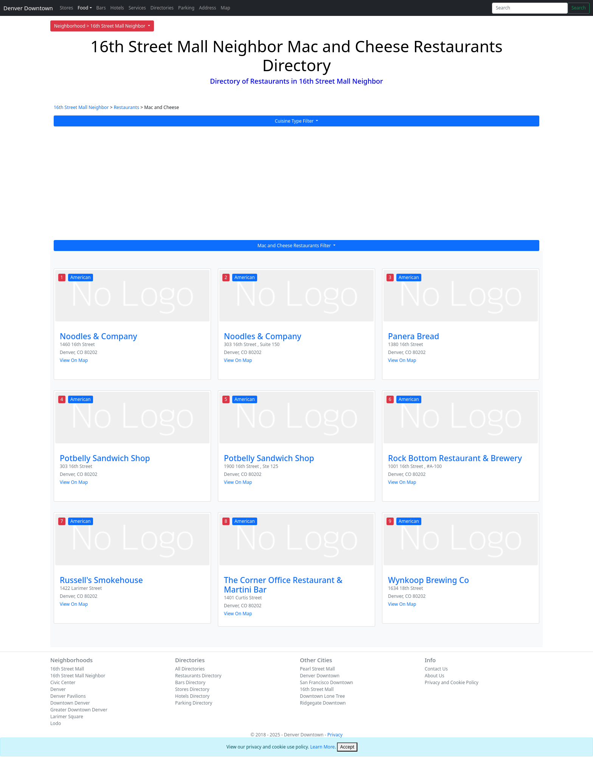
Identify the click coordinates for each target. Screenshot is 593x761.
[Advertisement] (296, 183)
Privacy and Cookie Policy (451, 682)
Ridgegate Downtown (323, 703)
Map (225, 8)
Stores (66, 8)
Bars (101, 8)
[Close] (347, 747)
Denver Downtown (28, 8)
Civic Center (63, 682)
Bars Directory (190, 682)
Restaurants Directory (198, 675)
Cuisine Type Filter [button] (295, 121)
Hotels (117, 8)
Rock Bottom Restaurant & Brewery (455, 458)
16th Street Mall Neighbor (81, 107)
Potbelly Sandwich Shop (105, 458)
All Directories (190, 669)
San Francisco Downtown (326, 682)
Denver (58, 689)
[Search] (530, 8)
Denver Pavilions (68, 696)
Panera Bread (413, 336)
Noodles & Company (98, 336)
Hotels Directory (192, 696)
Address (207, 8)
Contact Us (436, 669)
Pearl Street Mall (317, 669)
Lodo (55, 723)
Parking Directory (193, 703)
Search (578, 8)
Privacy (335, 734)
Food (83, 8)
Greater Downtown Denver (78, 709)
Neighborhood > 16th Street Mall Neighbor (100, 26)
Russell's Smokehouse (101, 580)
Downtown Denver (70, 703)
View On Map (74, 360)
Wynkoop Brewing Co (428, 580)
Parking (186, 8)
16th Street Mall (67, 669)
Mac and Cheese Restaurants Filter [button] (295, 245)
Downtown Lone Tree (322, 696)
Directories (162, 8)
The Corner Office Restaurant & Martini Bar (283, 585)
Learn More (322, 747)
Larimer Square (66, 716)
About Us (434, 675)
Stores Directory (192, 689)
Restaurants (126, 107)
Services (137, 8)
